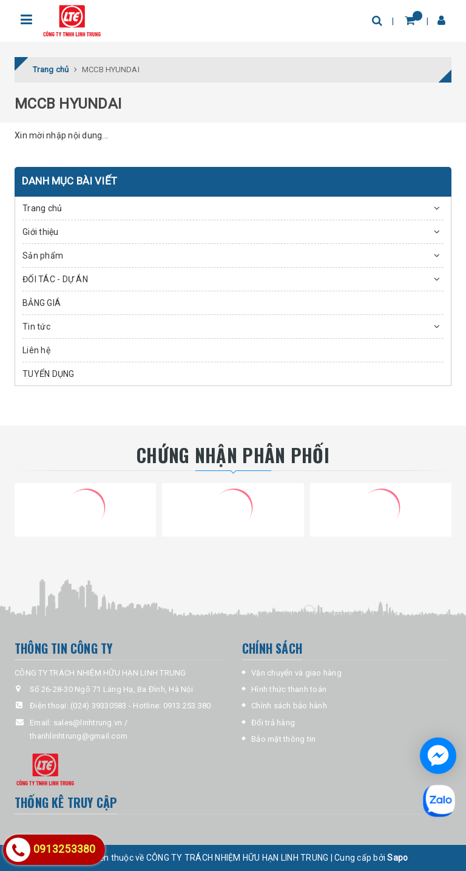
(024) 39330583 (98, 705)
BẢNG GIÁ (41, 303)
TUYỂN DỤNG (48, 374)
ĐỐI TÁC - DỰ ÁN (55, 279)
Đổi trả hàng (273, 722)
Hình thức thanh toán (288, 689)
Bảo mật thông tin (283, 739)
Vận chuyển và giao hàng (296, 672)
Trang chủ (42, 208)
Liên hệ (36, 350)
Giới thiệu (40, 232)
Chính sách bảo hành (289, 705)
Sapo (397, 858)
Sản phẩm (42, 255)
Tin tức (36, 326)
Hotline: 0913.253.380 (172, 705)
